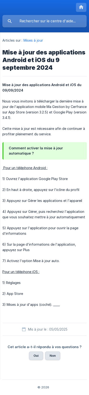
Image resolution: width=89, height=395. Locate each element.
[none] (81, 7)
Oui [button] (36, 355)
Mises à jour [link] (33, 40)
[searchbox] (44, 21)
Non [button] (53, 355)
